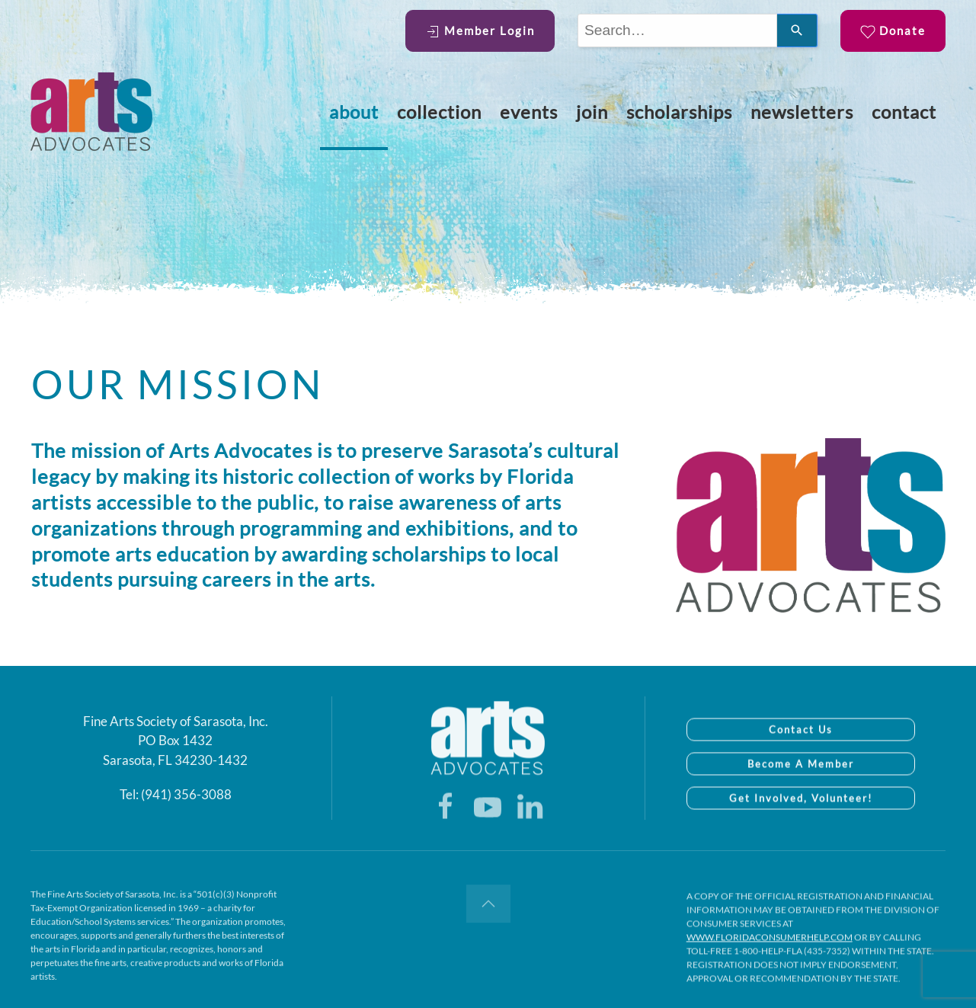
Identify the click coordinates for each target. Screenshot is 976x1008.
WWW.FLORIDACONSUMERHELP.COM (769, 956)
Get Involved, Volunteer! (800, 814)
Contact (904, 112)
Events (529, 112)
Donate (893, 32)
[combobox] (677, 30)
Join (592, 112)
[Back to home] (91, 111)
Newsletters (801, 112)
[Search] (797, 30)
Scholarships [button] (679, 112)
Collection (439, 112)
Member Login (480, 32)
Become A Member (800, 780)
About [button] (354, 112)
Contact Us (801, 746)
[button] (488, 911)
